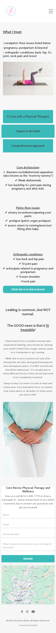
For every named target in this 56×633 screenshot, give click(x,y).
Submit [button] (28, 558)
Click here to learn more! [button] (28, 289)
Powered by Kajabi (28, 625)
